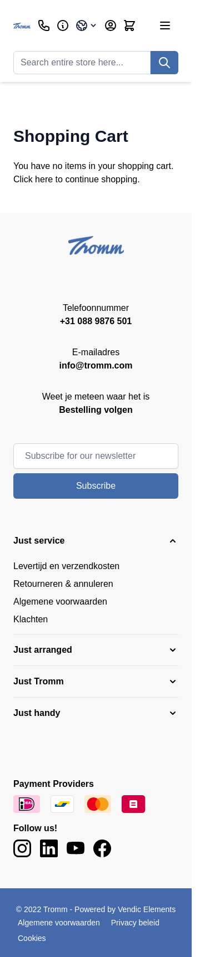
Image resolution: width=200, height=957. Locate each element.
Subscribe (96, 485)
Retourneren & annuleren (63, 583)
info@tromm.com (95, 365)
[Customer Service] (44, 25)
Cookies (32, 938)
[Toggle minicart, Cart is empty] (129, 25)
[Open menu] (165, 25)
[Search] (164, 62)
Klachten (30, 619)
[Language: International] (87, 25)
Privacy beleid (135, 922)
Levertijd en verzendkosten (66, 566)
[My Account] (110, 25)
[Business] (63, 25)
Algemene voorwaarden (60, 601)
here (44, 179)
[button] (95, 540)
